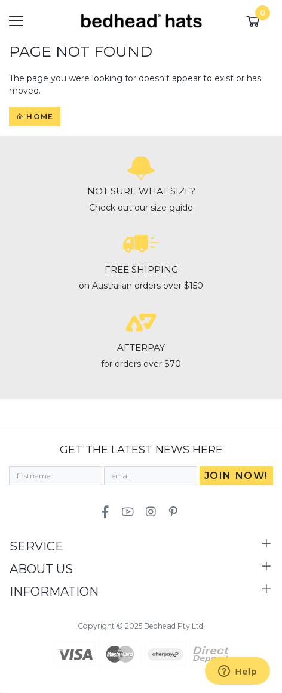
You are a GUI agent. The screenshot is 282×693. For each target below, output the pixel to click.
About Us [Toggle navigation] (41, 569)
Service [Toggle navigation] (36, 546)
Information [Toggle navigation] (54, 591)
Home (34, 116)
